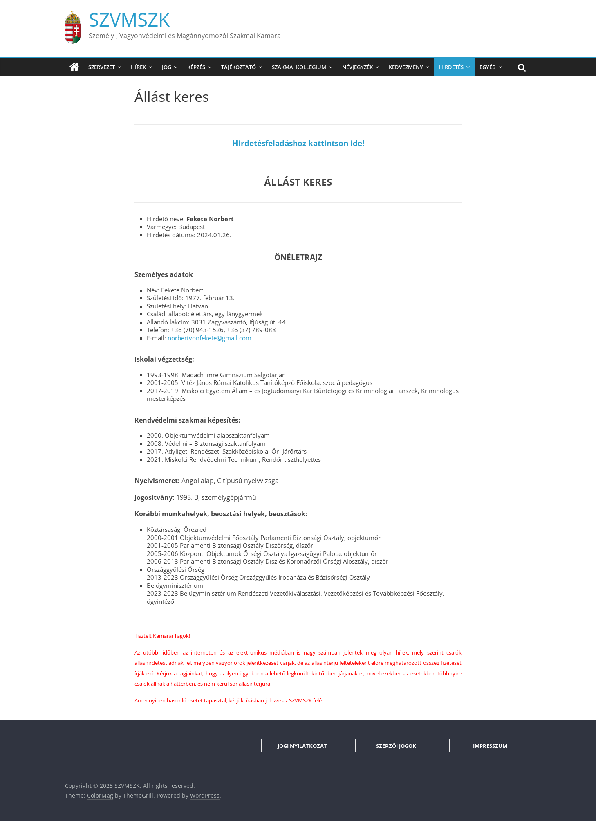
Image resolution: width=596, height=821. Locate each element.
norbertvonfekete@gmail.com (209, 338)
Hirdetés (451, 67)
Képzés (196, 67)
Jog (166, 67)
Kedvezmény (406, 67)
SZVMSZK (129, 19)
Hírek (138, 67)
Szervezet (101, 67)
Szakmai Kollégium (299, 67)
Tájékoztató (238, 67)
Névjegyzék (357, 67)
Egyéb (487, 67)
